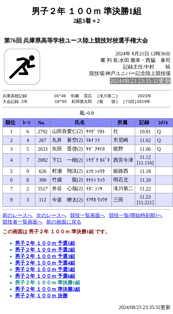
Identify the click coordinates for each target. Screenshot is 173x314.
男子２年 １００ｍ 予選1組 (45, 243)
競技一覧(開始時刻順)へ (135, 216)
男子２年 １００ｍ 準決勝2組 (47, 289)
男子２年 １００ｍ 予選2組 (45, 250)
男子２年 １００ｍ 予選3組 (45, 257)
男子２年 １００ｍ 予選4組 (45, 263)
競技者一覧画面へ (23, 222)
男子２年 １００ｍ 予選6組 (45, 276)
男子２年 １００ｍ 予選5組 (45, 270)
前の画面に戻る (63, 222)
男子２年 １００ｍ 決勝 (41, 296)
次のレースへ (51, 216)
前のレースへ (18, 216)
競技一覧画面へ (87, 216)
